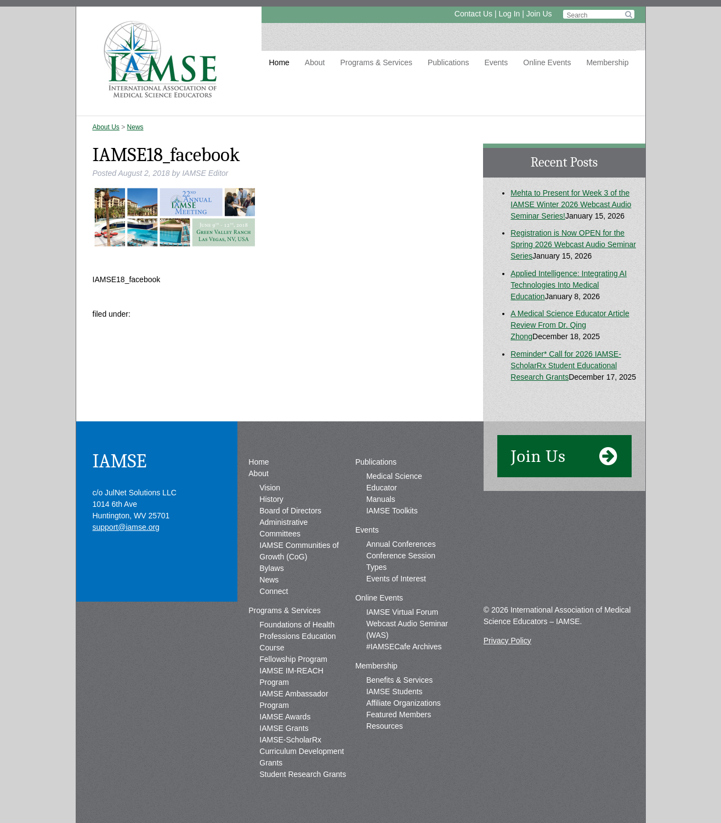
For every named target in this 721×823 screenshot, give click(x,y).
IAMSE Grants (283, 728)
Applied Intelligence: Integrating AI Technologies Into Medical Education (568, 285)
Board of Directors (290, 510)
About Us (106, 127)
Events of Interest (396, 578)
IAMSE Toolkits (392, 510)
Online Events (547, 62)
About (315, 62)
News (135, 127)
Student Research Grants (302, 774)
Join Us (539, 13)
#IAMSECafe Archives (404, 646)
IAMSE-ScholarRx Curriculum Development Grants (301, 751)
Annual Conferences (401, 544)
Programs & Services (376, 62)
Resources (384, 726)
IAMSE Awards (284, 716)
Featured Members (398, 714)
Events (496, 62)
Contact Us (473, 13)
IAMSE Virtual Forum (402, 612)
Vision (269, 487)
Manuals (380, 499)
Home (279, 62)
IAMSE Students (394, 691)
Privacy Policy (507, 640)
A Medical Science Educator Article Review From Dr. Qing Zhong (569, 325)
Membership (607, 62)
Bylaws (271, 568)
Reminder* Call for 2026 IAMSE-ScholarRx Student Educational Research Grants (565, 365)
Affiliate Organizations (403, 703)
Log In (509, 13)
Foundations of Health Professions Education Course (297, 636)
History (271, 499)
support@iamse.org (126, 527)
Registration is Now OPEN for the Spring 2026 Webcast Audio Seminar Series (573, 244)
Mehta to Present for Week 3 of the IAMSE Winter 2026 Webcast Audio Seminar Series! (570, 204)
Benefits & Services (399, 680)
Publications (448, 62)
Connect (273, 591)
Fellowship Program (293, 659)
